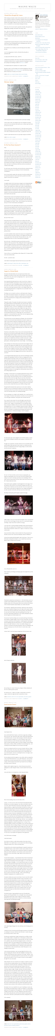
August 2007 (37, 110)
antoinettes (9, 696)
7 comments (25, 139)
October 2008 (37, 133)
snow (8, 137)
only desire (26, 696)
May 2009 (37, 144)
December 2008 (38, 136)
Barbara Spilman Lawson (40, 36)
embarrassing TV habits (11, 263)
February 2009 (38, 140)
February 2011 (38, 167)
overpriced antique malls (16, 74)
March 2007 (37, 102)
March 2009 (37, 141)
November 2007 (38, 115)
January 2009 (37, 138)
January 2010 (37, 156)
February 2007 (38, 100)
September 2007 (38, 112)
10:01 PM (20, 265)
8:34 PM (20, 698)
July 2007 (37, 109)
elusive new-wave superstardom (17, 696)
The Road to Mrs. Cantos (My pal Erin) (42, 42)
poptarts (29, 696)
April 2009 (37, 143)
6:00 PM (20, 1027)
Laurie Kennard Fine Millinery (41, 52)
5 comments (25, 76)
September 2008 (38, 131)
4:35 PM (20, 76)
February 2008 (38, 120)
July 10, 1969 (37, 76)
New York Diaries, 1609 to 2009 (41, 59)
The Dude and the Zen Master (40, 61)
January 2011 (37, 166)
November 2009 (38, 153)
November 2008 (38, 135)
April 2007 (37, 104)
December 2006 (38, 97)
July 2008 (37, 128)
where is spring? (12, 137)
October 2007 (37, 113)
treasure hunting (24, 74)
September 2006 (38, 92)
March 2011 (37, 169)
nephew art (9, 74)
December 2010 (38, 164)
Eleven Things (38, 83)
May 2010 (37, 161)
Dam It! (36, 80)
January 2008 (37, 118)
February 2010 (38, 157)
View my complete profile (41, 29)
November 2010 (38, 162)
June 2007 (37, 107)
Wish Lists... (37, 81)
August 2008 (37, 130)
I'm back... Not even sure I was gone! (42, 75)
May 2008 (37, 125)
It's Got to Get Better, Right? (40, 70)
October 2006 (37, 94)
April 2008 (37, 123)
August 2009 (37, 149)
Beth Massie (37, 38)
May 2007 (37, 105)
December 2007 (38, 117)
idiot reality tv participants (21, 263)
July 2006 (37, 89)
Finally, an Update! (38, 69)
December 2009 (38, 154)
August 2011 (37, 172)
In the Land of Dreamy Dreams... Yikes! (42, 67)
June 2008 (37, 127)
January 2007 (37, 99)
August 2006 (37, 91)
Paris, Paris (37, 58)
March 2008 (37, 122)
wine (27, 263)
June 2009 (37, 146)
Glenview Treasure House (18, 70)
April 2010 (37, 159)
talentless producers (15, 1025)
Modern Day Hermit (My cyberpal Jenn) (42, 47)
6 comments (26, 265)
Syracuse (10, 1025)
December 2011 (38, 174)
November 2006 (38, 96)
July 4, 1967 (37, 78)
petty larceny (21, 1023)
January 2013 (37, 175)
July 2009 (37, 148)
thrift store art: (22, 62)
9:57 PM (20, 139)
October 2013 (37, 177)
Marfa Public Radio (39, 34)
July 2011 (37, 170)
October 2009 (37, 151)
